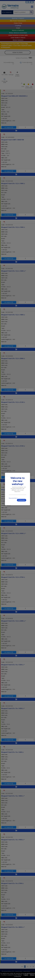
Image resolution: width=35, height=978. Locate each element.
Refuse (32, 975)
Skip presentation (13, 498)
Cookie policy (17, 976)
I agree (26, 975)
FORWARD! (21, 500)
